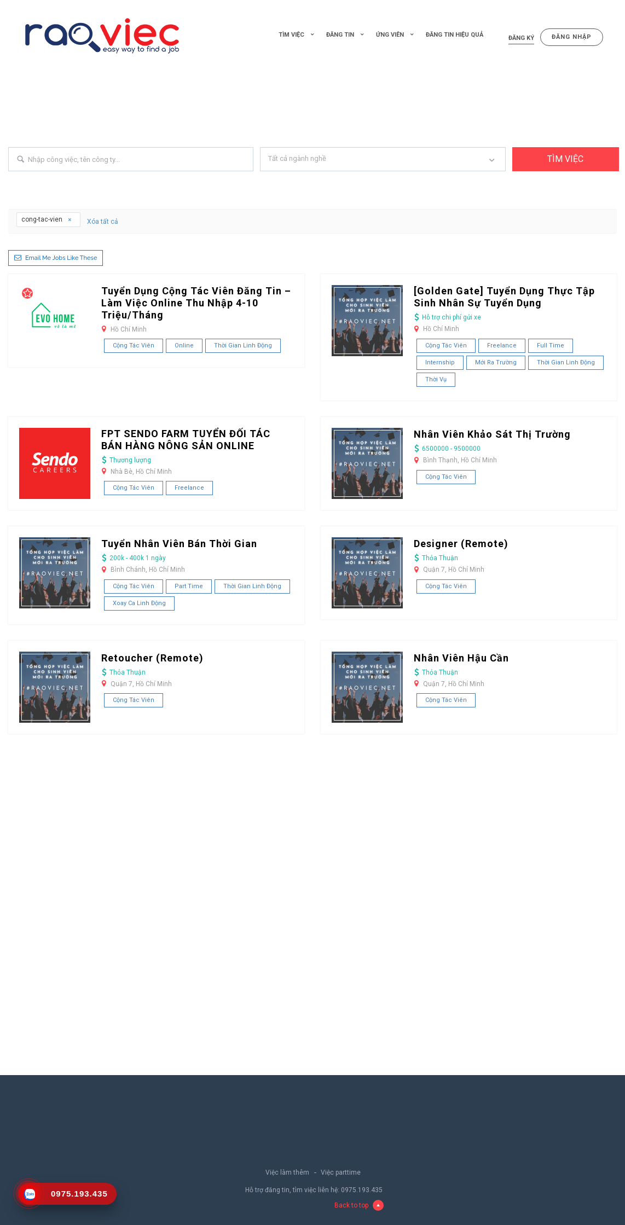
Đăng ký (521, 38)
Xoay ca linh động (139, 603)
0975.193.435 (362, 1190)
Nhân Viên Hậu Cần (461, 658)
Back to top (359, 1205)
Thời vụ (436, 379)
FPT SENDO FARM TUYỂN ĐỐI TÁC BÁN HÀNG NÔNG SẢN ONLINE (185, 439)
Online (184, 345)
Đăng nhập (572, 36)
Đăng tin (340, 34)
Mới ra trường (496, 362)
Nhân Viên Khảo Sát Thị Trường (492, 434)
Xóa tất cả (102, 221)
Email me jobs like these (61, 258)
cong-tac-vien (46, 219)
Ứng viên (390, 34)
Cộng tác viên (133, 345)
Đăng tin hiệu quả (454, 34)
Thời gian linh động (243, 345)
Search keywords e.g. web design (58, 180)
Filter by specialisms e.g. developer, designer (328, 180)
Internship (440, 362)
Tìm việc (291, 34)
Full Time (550, 345)
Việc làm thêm (287, 1172)
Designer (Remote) (461, 543)
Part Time (189, 586)
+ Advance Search (539, 180)
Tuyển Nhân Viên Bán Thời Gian (179, 543)
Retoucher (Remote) (152, 658)
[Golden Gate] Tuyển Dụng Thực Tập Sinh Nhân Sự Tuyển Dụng (504, 297)
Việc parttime (341, 1172)
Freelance (502, 345)
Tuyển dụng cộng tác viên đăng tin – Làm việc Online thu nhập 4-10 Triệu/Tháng (196, 303)
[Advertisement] (312, 114)
